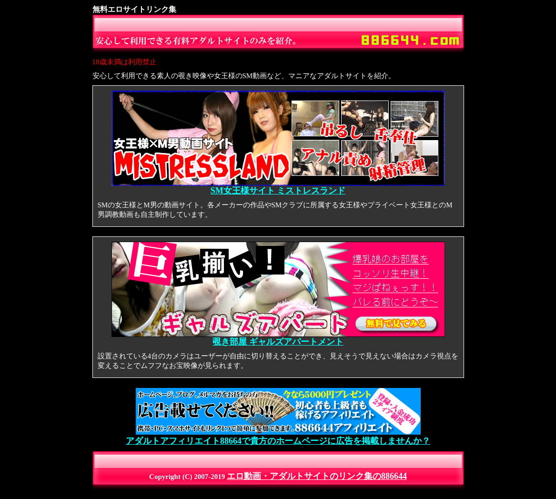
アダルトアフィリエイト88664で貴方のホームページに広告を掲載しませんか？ (278, 437)
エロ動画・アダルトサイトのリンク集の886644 (317, 476)
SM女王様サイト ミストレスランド (278, 186)
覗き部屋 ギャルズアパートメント (278, 337)
